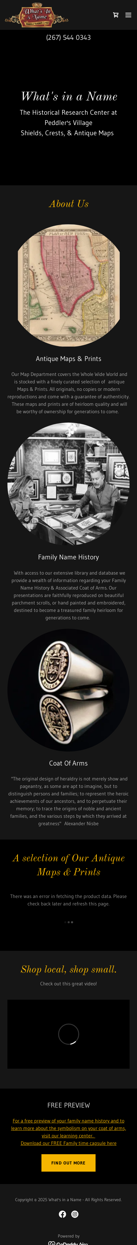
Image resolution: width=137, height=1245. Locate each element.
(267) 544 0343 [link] (68, 37)
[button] (128, 15)
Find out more (68, 1163)
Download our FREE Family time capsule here (69, 1143)
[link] (36, 14)
